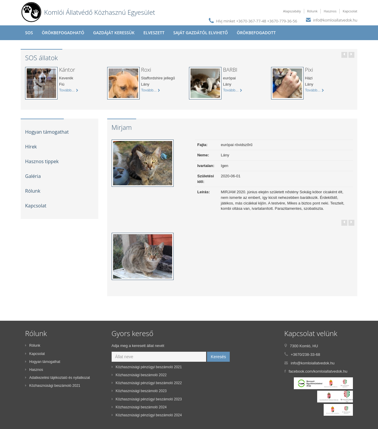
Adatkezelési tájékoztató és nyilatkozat (57, 378)
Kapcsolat (350, 11)
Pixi (309, 69)
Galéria (33, 176)
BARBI (230, 69)
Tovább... (68, 90)
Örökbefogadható (63, 32)
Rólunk (312, 11)
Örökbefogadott (256, 32)
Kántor (67, 69)
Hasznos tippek (42, 161)
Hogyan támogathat (47, 132)
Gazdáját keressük (113, 32)
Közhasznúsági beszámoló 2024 (139, 407)
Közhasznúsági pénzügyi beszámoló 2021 (147, 367)
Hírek (31, 146)
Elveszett (153, 32)
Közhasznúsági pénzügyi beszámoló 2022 (147, 383)
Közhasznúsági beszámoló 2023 (139, 391)
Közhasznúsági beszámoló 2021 (52, 386)
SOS (29, 32)
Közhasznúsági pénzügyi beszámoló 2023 (147, 399)
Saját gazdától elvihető (200, 32)
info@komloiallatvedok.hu (335, 20)
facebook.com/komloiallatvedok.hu (318, 371)
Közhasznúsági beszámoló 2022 (139, 375)
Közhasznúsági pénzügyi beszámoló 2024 (147, 415)
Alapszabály (292, 11)
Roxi (146, 69)
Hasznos (330, 11)
